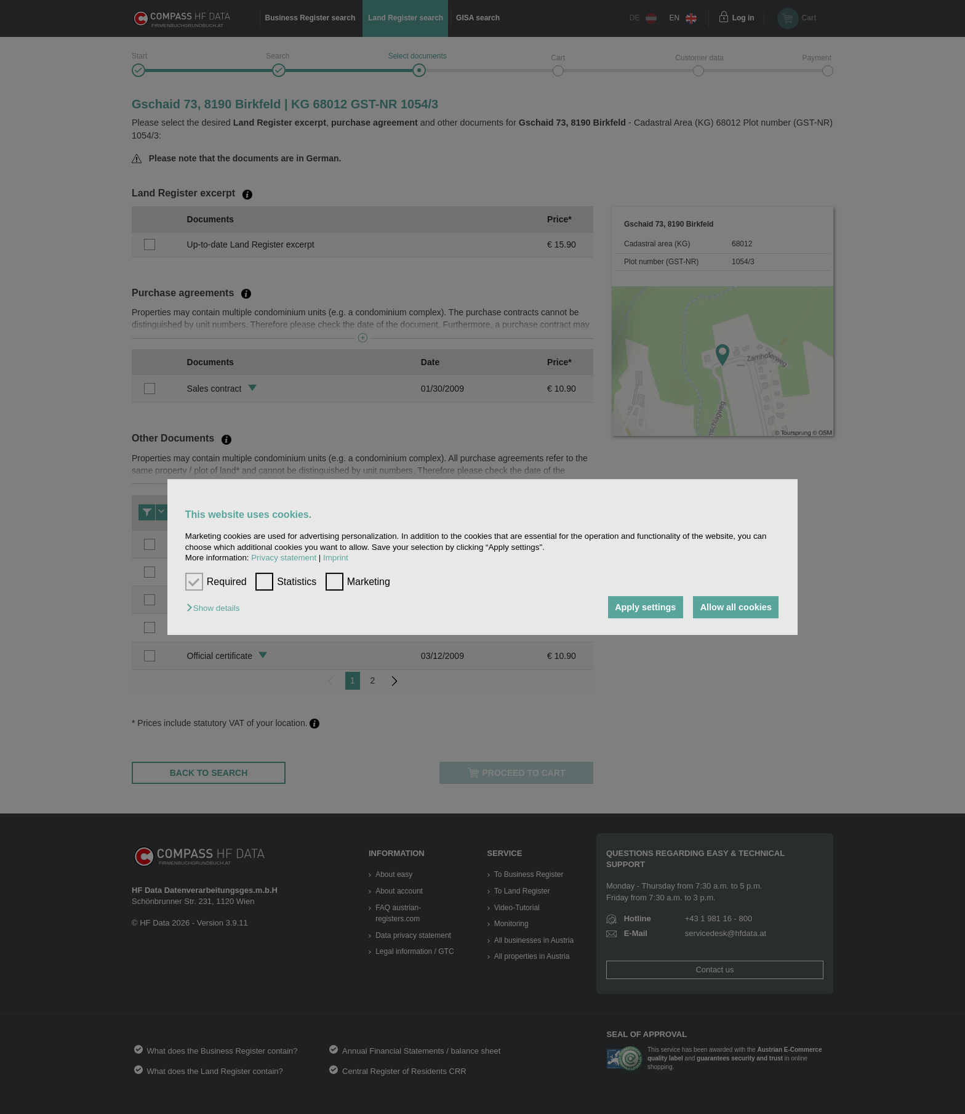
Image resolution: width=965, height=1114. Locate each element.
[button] (216, 608)
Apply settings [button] (645, 607)
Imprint (335, 557)
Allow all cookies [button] (736, 607)
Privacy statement (283, 557)
